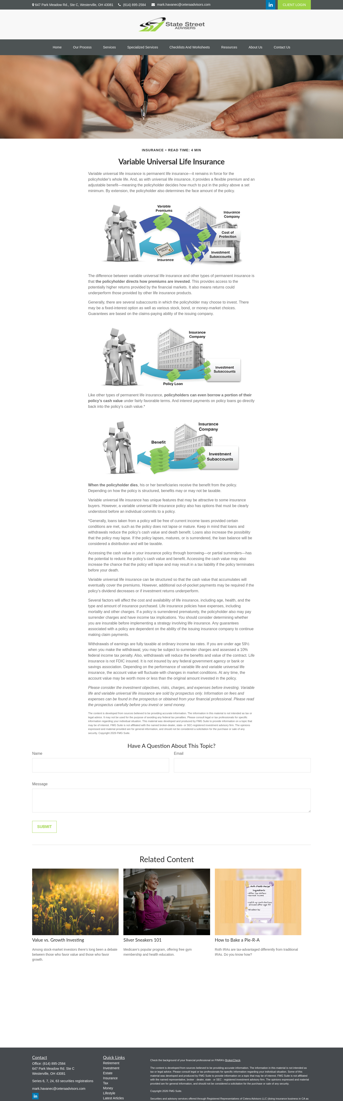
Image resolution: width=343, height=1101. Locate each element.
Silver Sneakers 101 (142, 940)
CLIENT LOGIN (294, 5)
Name (37, 753)
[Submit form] (44, 827)
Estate (108, 1073)
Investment (111, 1068)
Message (40, 784)
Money (108, 1088)
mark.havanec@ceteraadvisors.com (181, 4)
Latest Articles (113, 1098)
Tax (105, 1083)
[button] (57, 47)
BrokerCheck (232, 1060)
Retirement (111, 1063)
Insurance (110, 1078)
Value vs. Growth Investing (58, 940)
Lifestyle (109, 1093)
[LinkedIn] (270, 5)
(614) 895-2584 (132, 5)
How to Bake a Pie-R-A (237, 940)
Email (178, 753)
